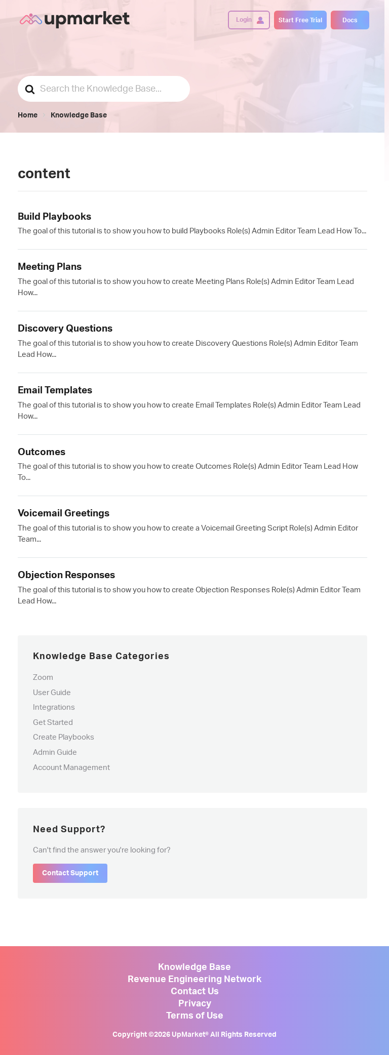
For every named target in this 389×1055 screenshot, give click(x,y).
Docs (349, 20)
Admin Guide (55, 752)
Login (244, 20)
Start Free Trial (300, 20)
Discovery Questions (65, 329)
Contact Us (195, 991)
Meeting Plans (50, 267)
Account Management (71, 768)
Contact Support (70, 873)
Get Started (53, 722)
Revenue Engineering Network (194, 979)
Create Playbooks (63, 737)
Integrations (54, 707)
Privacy (194, 1003)
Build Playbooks (54, 217)
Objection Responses (66, 575)
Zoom (43, 677)
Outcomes (41, 452)
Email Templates (55, 390)
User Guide (52, 693)
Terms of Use (194, 1016)
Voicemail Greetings (63, 513)
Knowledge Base (194, 967)
